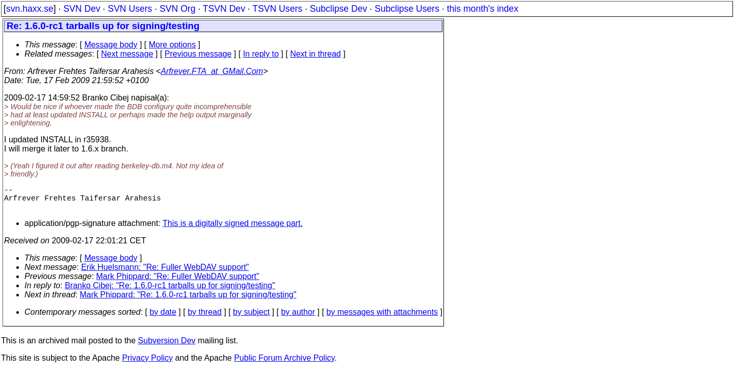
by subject (251, 318)
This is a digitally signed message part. (233, 229)
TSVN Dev (224, 9)
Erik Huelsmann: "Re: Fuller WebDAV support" (165, 273)
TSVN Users (277, 9)
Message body (110, 44)
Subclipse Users (407, 9)
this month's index (482, 9)
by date (162, 318)
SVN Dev (81, 9)
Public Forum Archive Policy (284, 364)
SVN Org (177, 9)
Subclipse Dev (338, 9)
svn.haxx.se (30, 9)
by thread (205, 318)
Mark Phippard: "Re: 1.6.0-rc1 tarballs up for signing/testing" (188, 300)
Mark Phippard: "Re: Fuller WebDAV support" (177, 282)
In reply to (261, 53)
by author (298, 318)
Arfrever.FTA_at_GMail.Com (212, 71)
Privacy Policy (147, 364)
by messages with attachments (382, 318)
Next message (127, 53)
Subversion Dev (167, 346)
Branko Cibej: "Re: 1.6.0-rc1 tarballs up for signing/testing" (170, 291)
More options (172, 44)
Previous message (198, 53)
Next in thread (315, 53)
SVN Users (130, 9)
